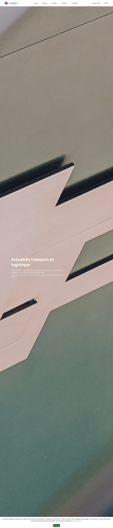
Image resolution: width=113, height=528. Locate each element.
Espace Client (96, 3)
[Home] (11, 3)
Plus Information (77, 521)
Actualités (75, 3)
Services (44, 3)
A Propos (54, 3)
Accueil (36, 3)
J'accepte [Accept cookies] (56, 525)
